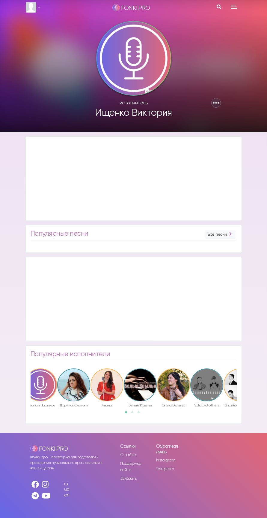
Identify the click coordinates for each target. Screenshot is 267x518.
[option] (73, 388)
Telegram (165, 469)
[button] (216, 102)
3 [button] (141, 414)
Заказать (128, 478)
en (67, 495)
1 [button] (128, 414)
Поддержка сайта (130, 466)
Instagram (166, 460)
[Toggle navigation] (234, 7)
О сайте (128, 455)
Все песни (220, 234)
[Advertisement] (134, 178)
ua (67, 489)
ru (66, 484)
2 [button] (134, 414)
